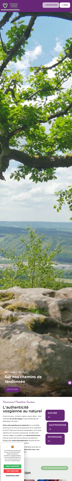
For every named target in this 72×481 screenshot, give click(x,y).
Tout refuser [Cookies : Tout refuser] (12, 471)
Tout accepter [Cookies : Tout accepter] (12, 466)
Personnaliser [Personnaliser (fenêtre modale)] (12, 476)
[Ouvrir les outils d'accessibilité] (70, 383)
